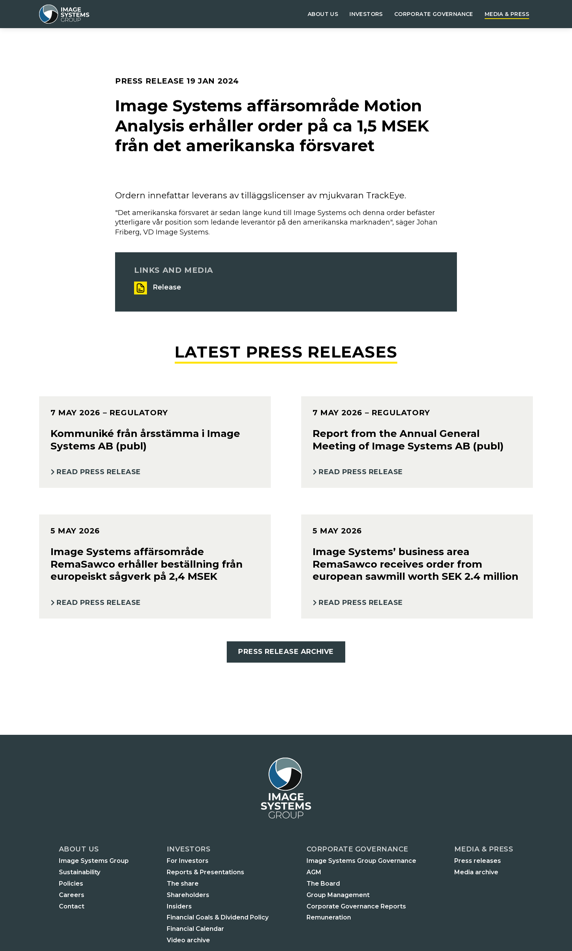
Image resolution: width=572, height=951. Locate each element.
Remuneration (329, 917)
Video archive (188, 940)
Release (167, 287)
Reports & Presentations (205, 872)
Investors (366, 14)
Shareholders (188, 895)
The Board (323, 883)
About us (323, 14)
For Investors (188, 860)
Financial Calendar (195, 928)
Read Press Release (99, 472)
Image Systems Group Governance (361, 860)
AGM (314, 872)
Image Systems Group (94, 860)
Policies (71, 883)
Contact (71, 906)
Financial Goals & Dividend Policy (218, 917)
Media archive (476, 872)
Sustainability (79, 872)
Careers (71, 895)
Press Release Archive (285, 651)
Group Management (338, 895)
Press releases (477, 860)
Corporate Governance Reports (356, 906)
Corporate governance (433, 14)
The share (183, 883)
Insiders (179, 906)
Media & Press (507, 14)
